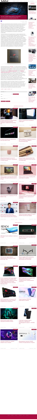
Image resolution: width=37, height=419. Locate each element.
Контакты (31, 1)
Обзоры (21, 1)
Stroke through (15, 96)
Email (2, 96)
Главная (14, 1)
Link (19, 96)
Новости (17, 1)
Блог (28, 1)
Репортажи (25, 1)
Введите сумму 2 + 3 (4, 98)
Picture (20, 96)
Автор (2, 94)
